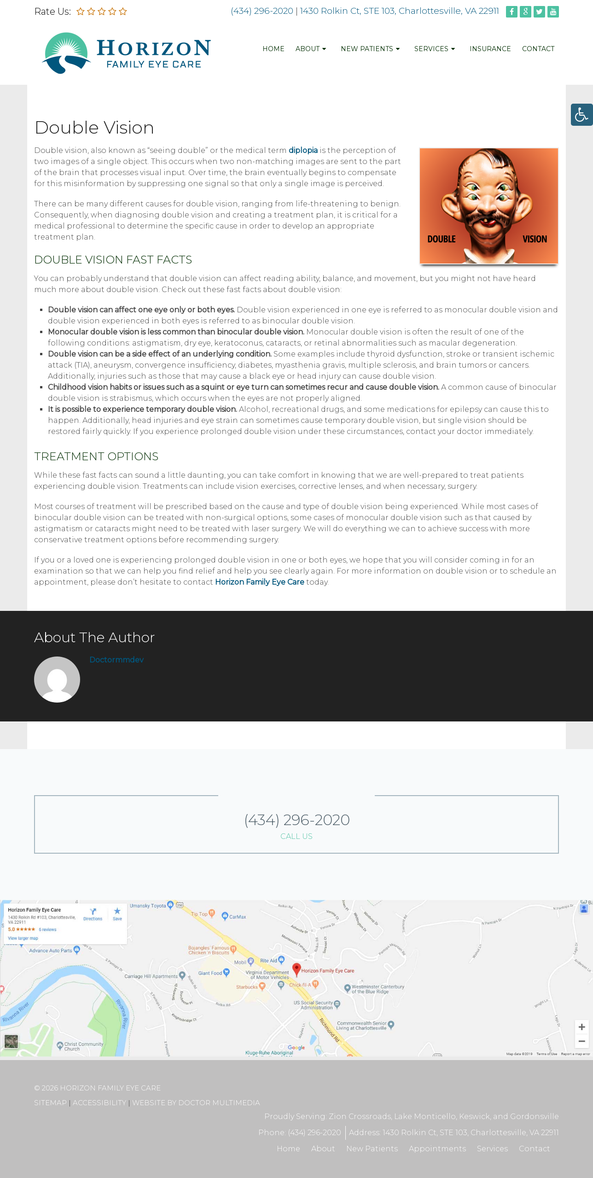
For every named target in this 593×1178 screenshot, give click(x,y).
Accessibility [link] (99, 1102)
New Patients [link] (367, 50)
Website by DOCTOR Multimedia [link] (196, 1102)
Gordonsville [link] (534, 1116)
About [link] (308, 50)
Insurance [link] (490, 50)
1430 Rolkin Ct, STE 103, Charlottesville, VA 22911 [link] (400, 11)
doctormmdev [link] (116, 660)
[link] (582, 115)
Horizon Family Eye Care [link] (260, 582)
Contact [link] (538, 50)
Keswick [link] (474, 1116)
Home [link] (273, 50)
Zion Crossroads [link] (359, 1116)
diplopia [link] (303, 150)
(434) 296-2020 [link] (262, 11)
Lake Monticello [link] (425, 1116)
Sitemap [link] (50, 1102)
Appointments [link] (436, 1148)
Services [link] (431, 50)
